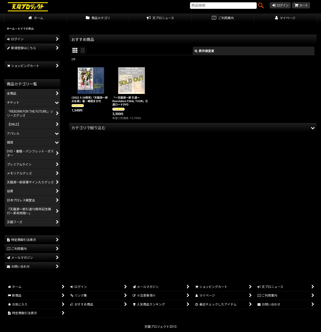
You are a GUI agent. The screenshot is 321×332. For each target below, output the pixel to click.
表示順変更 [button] (204, 51)
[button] (193, 128)
